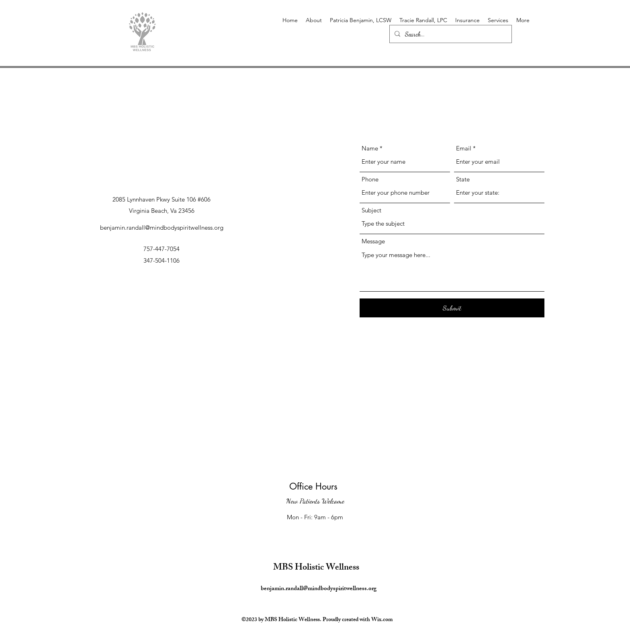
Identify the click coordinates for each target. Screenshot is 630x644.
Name (370, 148)
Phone (370, 179)
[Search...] (450, 34)
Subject (371, 210)
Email (463, 148)
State (463, 179)
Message (373, 241)
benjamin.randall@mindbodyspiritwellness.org (161, 227)
